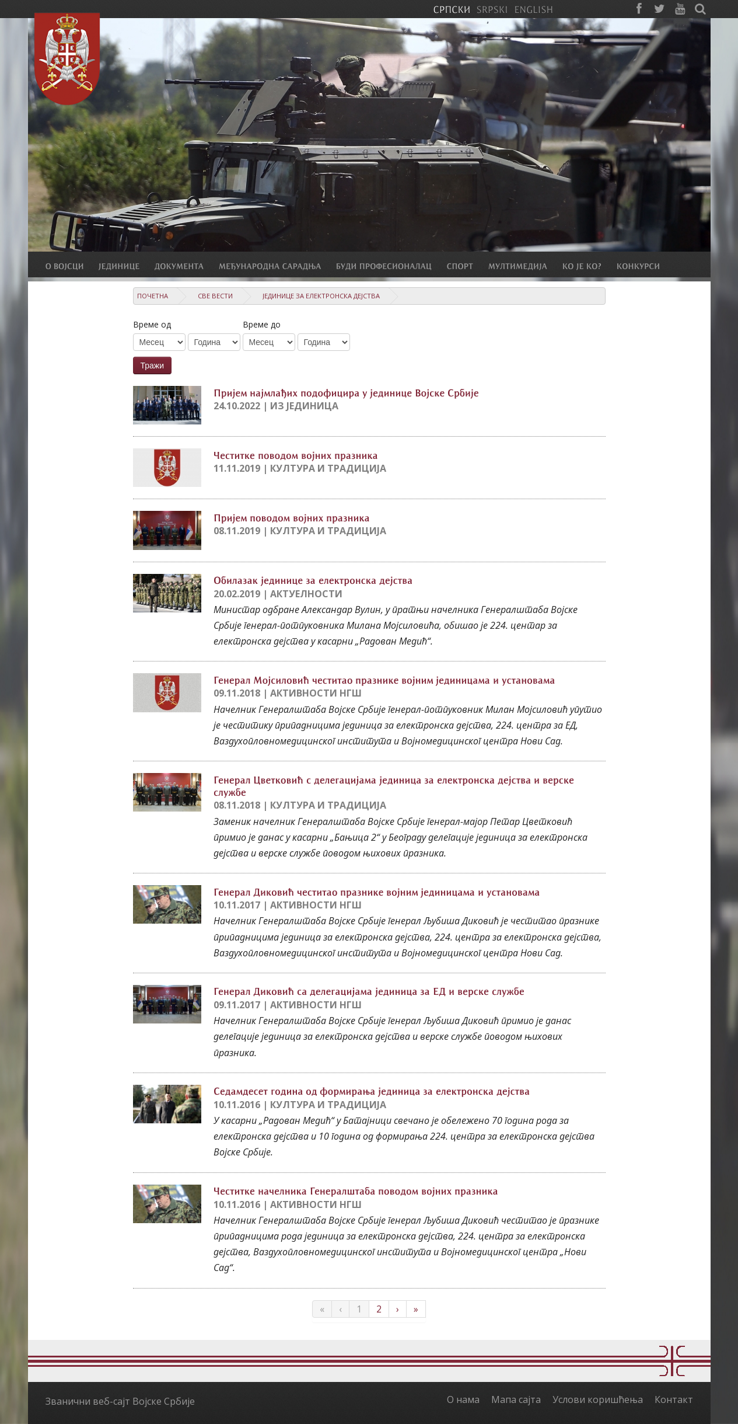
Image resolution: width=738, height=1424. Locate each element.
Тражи (153, 365)
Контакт (674, 1399)
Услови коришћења (597, 1399)
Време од (152, 324)
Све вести (215, 295)
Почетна (152, 295)
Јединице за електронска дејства (321, 295)
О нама (463, 1399)
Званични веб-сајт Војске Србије (120, 1401)
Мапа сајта (516, 1399)
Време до (262, 324)
